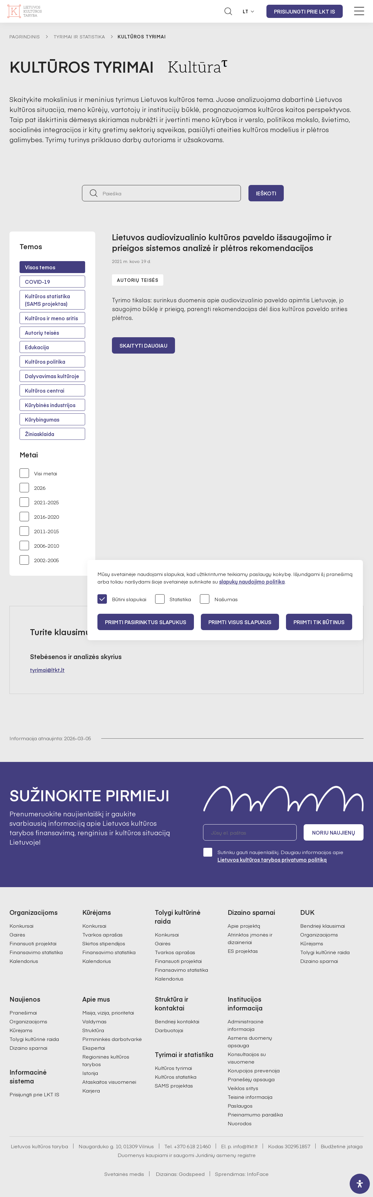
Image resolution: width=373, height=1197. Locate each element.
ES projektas (243, 950)
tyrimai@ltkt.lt (47, 669)
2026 (32, 487)
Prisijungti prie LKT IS (304, 11)
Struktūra (93, 1029)
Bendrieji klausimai (322, 925)
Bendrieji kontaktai (177, 1021)
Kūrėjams (311, 943)
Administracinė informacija (246, 1025)
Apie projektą (244, 925)
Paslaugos (240, 1105)
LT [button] (245, 11)
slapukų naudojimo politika (252, 581)
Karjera (91, 1090)
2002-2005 (39, 560)
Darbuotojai (169, 1029)
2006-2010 (39, 545)
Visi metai (38, 473)
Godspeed (192, 1173)
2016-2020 (39, 516)
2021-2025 (39, 502)
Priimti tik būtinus (319, 621)
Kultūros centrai (44, 390)
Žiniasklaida (39, 433)
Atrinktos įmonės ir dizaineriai (250, 938)
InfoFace (258, 1173)
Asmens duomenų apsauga (250, 1041)
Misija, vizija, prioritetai (108, 1012)
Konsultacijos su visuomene (247, 1057)
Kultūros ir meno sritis (51, 318)
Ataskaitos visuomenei (109, 1081)
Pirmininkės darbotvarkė (112, 1038)
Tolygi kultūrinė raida (325, 951)
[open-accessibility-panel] (360, 1184)
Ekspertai (93, 1047)
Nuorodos (240, 1123)
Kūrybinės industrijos (50, 404)
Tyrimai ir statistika (79, 36)
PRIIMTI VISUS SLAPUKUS (239, 621)
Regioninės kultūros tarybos (105, 1060)
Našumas (219, 599)
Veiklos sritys (243, 1087)
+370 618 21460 (192, 1146)
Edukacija (37, 347)
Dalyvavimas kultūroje (52, 375)
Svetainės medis (124, 1173)
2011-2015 (39, 531)
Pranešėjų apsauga (251, 1079)
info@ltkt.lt (245, 1146)
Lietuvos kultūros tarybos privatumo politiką (272, 859)
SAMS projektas (174, 1085)
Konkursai (21, 925)
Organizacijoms (319, 934)
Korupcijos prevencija (254, 1070)
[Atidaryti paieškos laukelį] (228, 11)
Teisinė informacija (250, 1096)
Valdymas (94, 1021)
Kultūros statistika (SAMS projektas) (47, 300)
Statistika (173, 599)
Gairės (17, 934)
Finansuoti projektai (32, 943)
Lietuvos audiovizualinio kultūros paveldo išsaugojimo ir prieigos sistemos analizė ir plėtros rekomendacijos (222, 242)
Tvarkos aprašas (102, 934)
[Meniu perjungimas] (359, 11)
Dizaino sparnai (319, 960)
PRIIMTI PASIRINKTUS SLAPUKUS (145, 621)
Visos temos (40, 267)
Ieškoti (266, 193)
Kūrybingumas (42, 419)
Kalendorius (23, 960)
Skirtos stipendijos (103, 943)
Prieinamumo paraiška (255, 1114)
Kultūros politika (45, 361)
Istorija (90, 1072)
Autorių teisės (42, 332)
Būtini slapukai (121, 599)
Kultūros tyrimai (173, 1067)
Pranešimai (23, 1012)
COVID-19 (37, 281)
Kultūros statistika (175, 1076)
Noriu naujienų (333, 832)
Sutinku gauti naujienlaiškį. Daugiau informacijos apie (273, 855)
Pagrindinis (24, 36)
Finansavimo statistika (36, 951)
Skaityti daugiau (143, 345)
